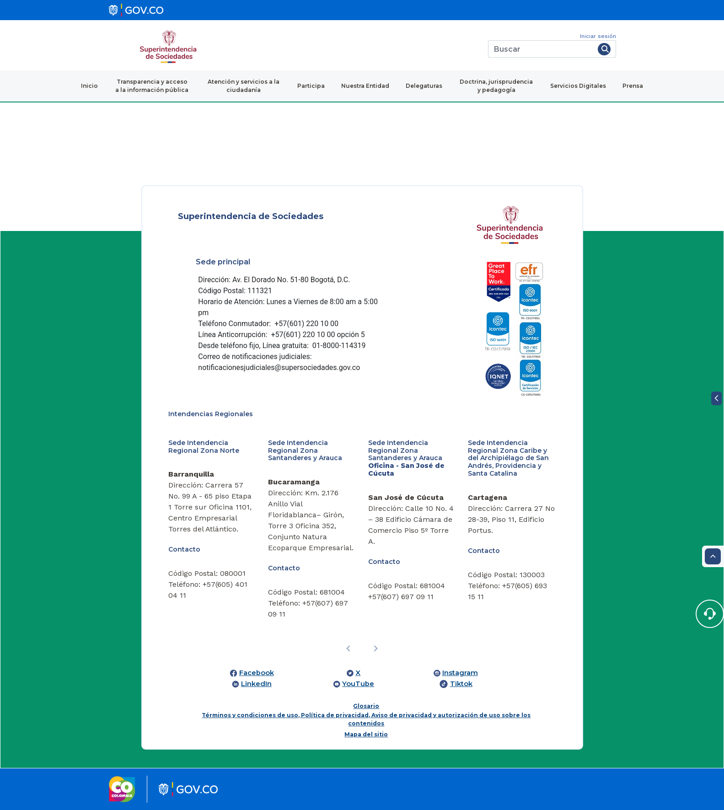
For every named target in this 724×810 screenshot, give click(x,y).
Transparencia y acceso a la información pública (151, 85)
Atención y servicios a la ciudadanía (243, 85)
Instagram (460, 673)
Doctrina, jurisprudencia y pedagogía (496, 85)
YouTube (358, 684)
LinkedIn (256, 684)
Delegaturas (424, 85)
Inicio (89, 85)
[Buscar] (541, 49)
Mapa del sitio (366, 734)
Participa (311, 85)
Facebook (256, 673)
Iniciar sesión (598, 36)
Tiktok (461, 684)
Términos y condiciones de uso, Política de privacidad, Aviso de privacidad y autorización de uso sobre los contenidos (366, 719)
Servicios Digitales (578, 85)
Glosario (366, 706)
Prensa (632, 85)
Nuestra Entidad (365, 85)
